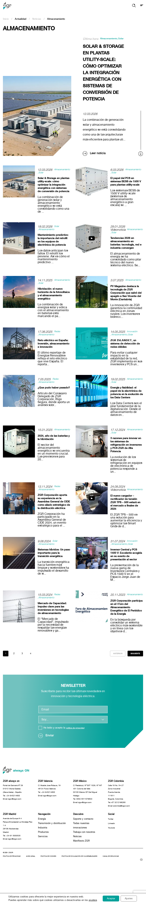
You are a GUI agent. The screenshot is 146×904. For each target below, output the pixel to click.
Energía (42, 843)
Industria (42, 852)
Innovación (134, 339)
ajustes (11, 900)
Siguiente (133, 670)
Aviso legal (36, 887)
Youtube (112, 852)
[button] (132, 6)
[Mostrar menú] (141, 5)
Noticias (36, 19)
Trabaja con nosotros (84, 856)
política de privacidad (78, 746)
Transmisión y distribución (52, 848)
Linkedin (112, 848)
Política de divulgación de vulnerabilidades (95, 887)
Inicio (6, 19)
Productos (43, 856)
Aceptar (107, 897)
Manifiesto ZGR (81, 865)
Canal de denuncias (18, 890)
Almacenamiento (111, 38)
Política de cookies (58, 887)
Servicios (43, 861)
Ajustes (128, 897)
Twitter (111, 843)
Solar (87, 41)
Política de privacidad (14, 887)
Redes (58, 339)
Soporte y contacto (83, 843)
